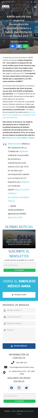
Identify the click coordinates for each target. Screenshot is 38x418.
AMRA (13, 411)
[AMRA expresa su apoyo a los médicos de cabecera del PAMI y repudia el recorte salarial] (19, 239)
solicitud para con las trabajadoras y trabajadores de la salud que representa (19, 115)
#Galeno (25, 182)
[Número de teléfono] (19, 323)
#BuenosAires (14, 144)
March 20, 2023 (15, 217)
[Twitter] (34, 2)
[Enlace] (6, 7)
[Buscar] (28, 7)
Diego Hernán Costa (25, 412)
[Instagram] (31, 2)
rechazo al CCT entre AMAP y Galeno (19, 138)
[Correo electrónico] (19, 317)
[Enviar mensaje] (19, 346)
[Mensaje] (19, 335)
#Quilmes (23, 151)
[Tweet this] (19, 46)
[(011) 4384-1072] (13, 363)
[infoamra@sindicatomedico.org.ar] (6, 367)
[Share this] (13, 46)
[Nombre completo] (19, 310)
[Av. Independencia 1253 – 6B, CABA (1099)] (5, 373)
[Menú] (35, 6)
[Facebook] (27, 2)
